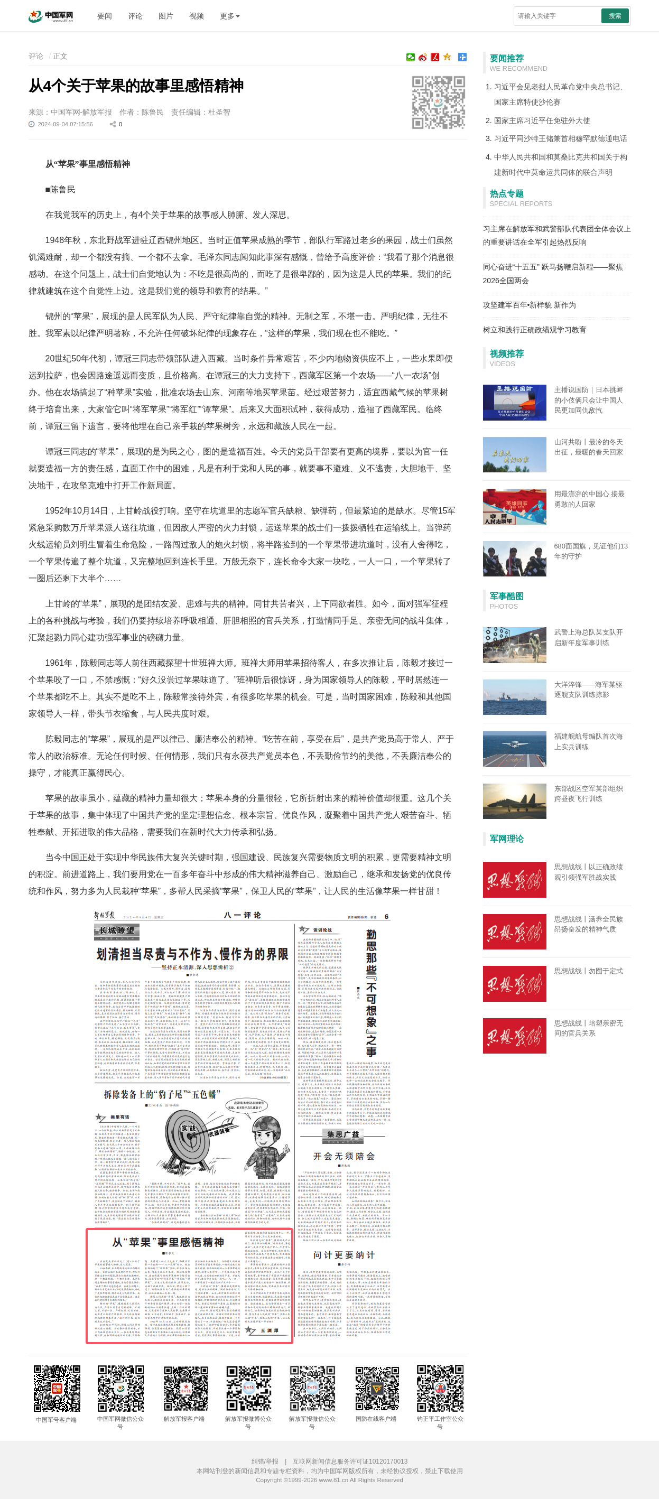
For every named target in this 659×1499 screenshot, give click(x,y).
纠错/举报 (265, 1461)
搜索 (615, 16)
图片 (166, 16)
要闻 (104, 16)
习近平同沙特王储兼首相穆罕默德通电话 (560, 138)
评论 (135, 16)
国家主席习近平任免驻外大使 (542, 120)
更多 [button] (230, 16)
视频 (196, 16)
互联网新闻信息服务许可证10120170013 (350, 1461)
